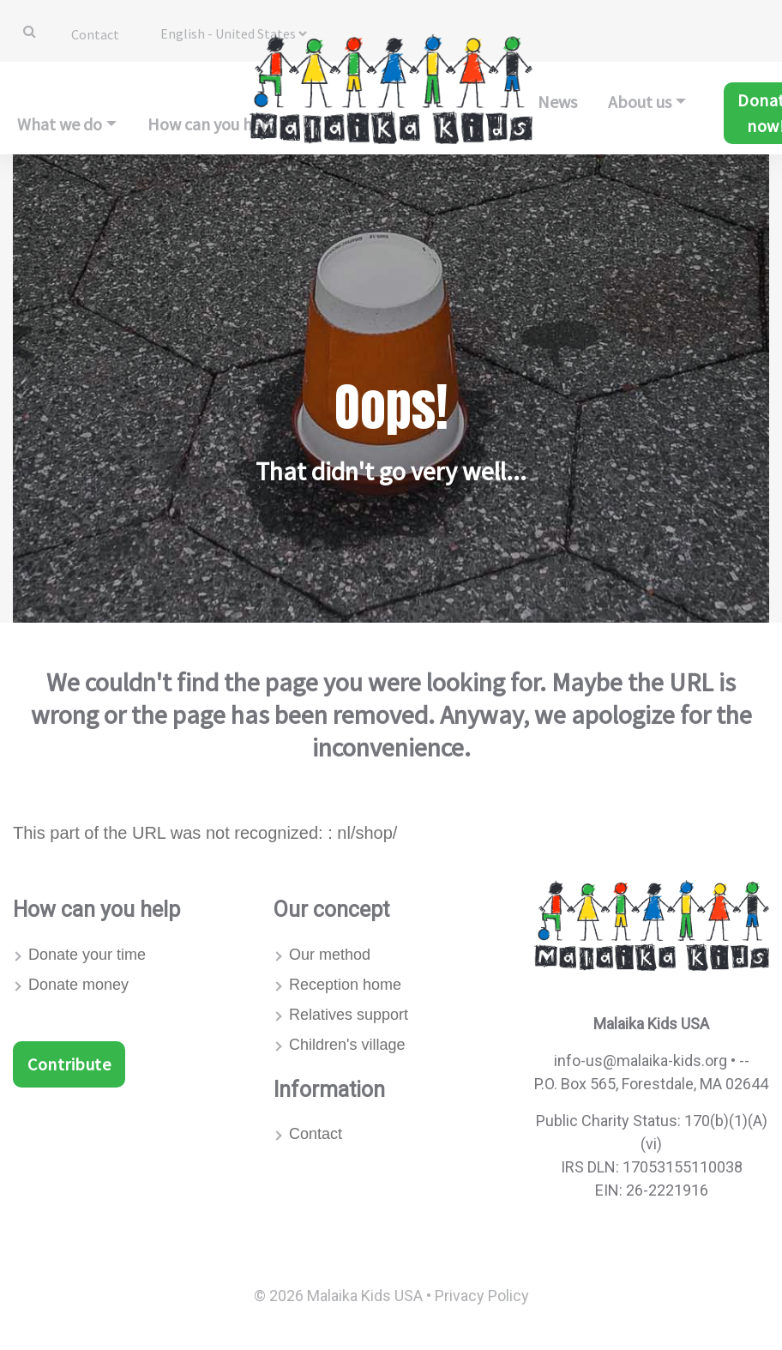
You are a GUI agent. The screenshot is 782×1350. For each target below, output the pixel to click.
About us (639, 101)
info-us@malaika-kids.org (640, 1061)
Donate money (78, 984)
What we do (59, 124)
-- (744, 1061)
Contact (95, 34)
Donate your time (87, 954)
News (557, 101)
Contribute (69, 1064)
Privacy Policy (482, 1296)
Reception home (345, 984)
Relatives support (348, 1014)
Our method (329, 954)
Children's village (347, 1044)
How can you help (211, 124)
